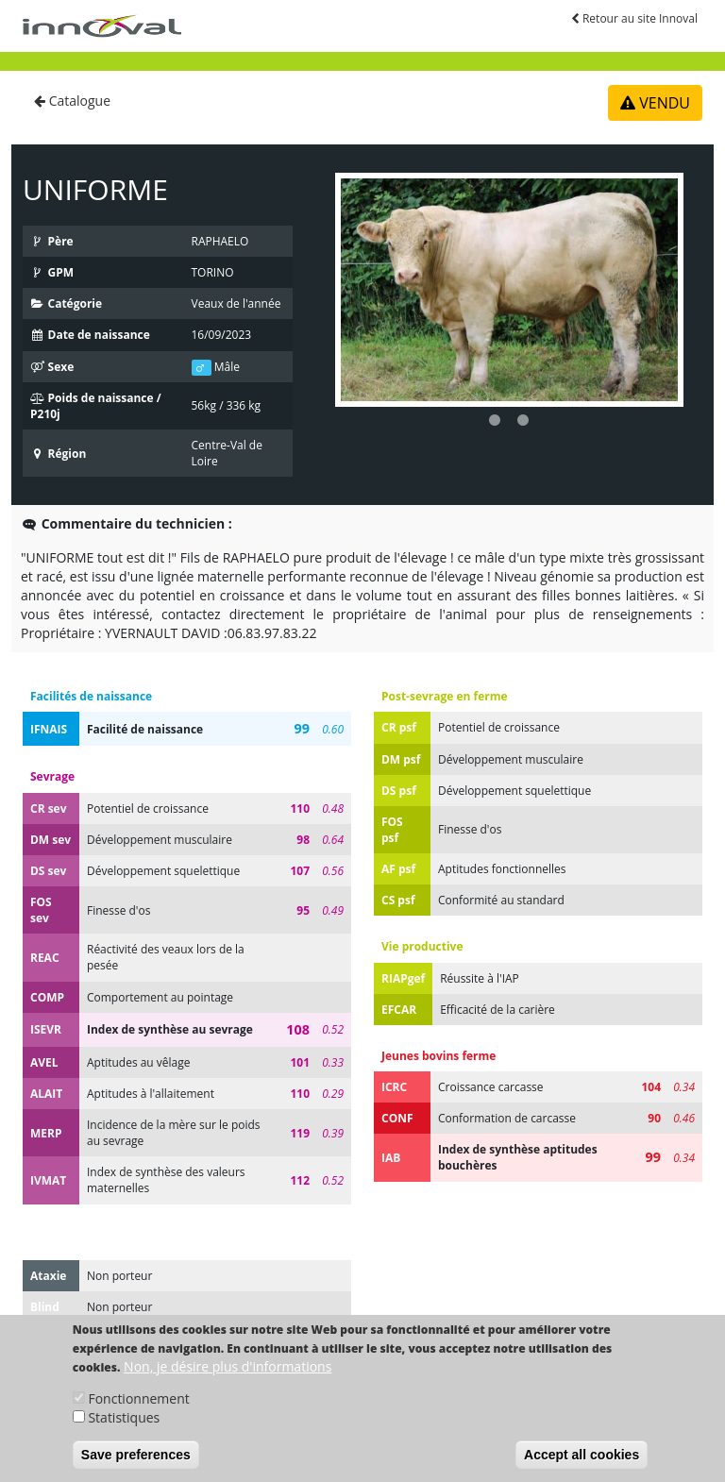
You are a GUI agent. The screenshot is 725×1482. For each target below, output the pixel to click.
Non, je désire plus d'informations (227, 1382)
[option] (509, 290)
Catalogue (72, 100)
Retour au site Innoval (634, 18)
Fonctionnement (138, 1414)
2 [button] (523, 421)
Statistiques (124, 1433)
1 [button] (494, 421)
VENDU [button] (655, 103)
